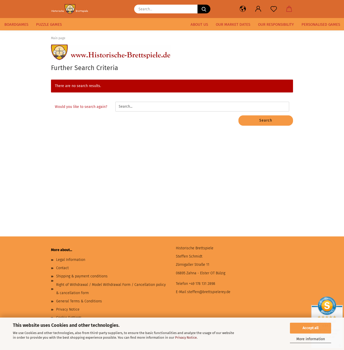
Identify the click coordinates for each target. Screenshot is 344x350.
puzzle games (49, 24)
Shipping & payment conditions (82, 276)
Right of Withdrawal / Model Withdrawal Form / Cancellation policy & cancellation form (111, 289)
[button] (243, 9)
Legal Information (70, 260)
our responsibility (276, 24)
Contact (62, 268)
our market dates (233, 24)
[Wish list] (273, 9)
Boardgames (16, 24)
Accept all (311, 328)
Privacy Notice (186, 337)
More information (310, 339)
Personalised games (321, 24)
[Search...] (203, 9)
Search (265, 120)
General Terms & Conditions (79, 301)
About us (199, 24)
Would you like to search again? (81, 107)
